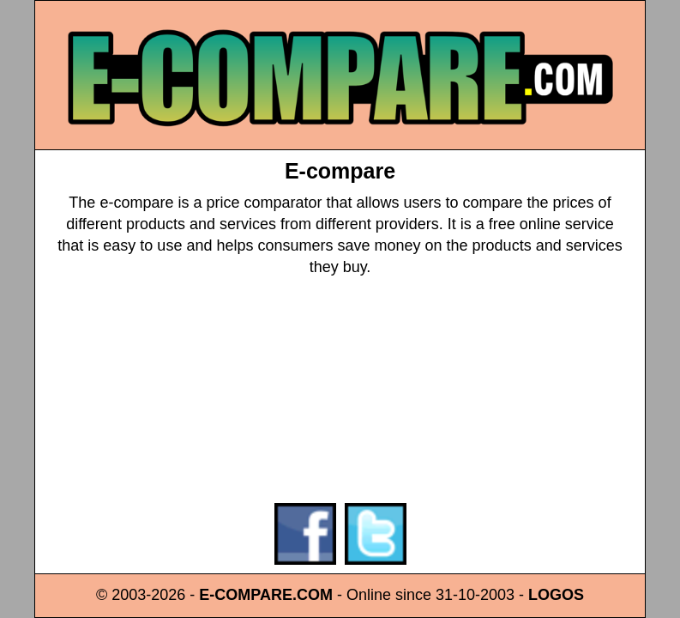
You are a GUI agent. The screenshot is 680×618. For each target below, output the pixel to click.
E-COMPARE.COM (266, 594)
